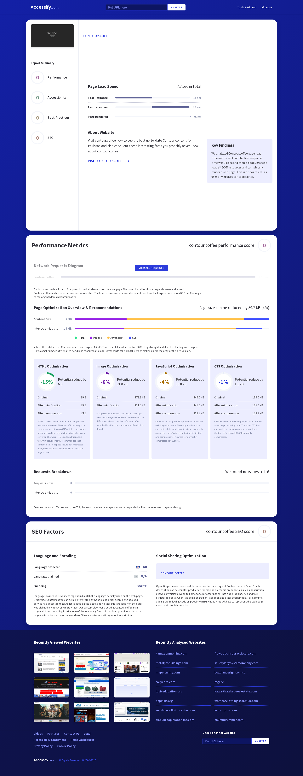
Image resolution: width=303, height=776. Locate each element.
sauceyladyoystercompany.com (236, 663)
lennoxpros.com (225, 710)
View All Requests (151, 268)
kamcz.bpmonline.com (171, 653)
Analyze (176, 7)
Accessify (45, 7)
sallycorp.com (165, 682)
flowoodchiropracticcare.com (235, 653)
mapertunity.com (168, 672)
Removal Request (82, 740)
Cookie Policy (66, 746)
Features (53, 733)
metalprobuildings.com (172, 663)
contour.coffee (97, 36)
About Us (266, 7)
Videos (38, 733)
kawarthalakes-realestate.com (235, 691)
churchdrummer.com (228, 720)
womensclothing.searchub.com (236, 701)
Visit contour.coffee (109, 161)
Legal (87, 733)
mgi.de (219, 682)
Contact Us (71, 733)
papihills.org (164, 701)
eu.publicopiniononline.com (175, 720)
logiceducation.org (169, 691)
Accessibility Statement (50, 740)
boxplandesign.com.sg (229, 672)
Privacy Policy (43, 746)
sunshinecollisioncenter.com (175, 710)
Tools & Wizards (247, 7)
